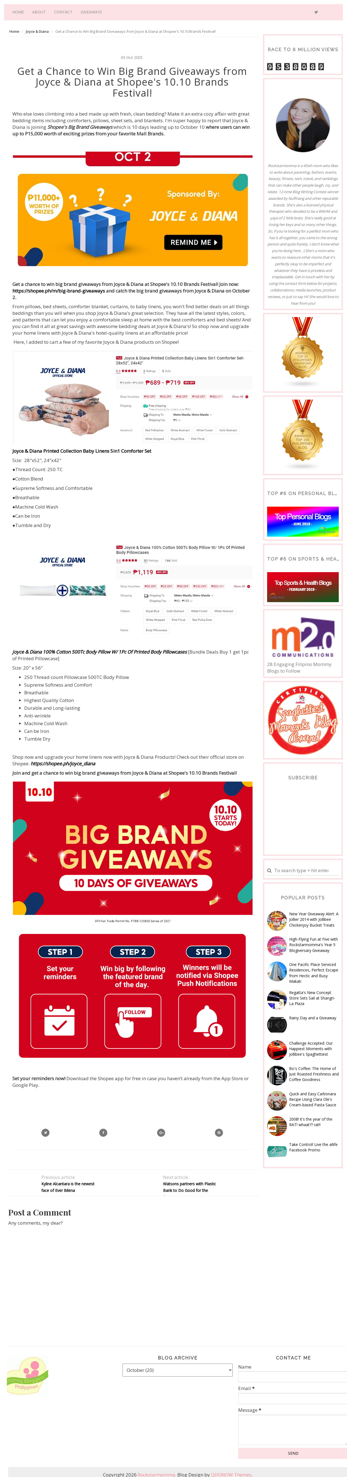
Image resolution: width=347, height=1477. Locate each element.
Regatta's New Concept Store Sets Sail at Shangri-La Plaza (312, 998)
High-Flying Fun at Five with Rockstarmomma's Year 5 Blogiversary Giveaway (313, 945)
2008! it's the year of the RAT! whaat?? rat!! (310, 1121)
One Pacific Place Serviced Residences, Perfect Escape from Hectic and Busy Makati (313, 973)
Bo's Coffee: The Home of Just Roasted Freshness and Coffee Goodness (314, 1074)
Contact (63, 12)
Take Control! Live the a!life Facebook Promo (313, 1147)
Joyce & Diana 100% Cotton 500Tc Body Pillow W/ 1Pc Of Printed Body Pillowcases (99, 652)
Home (18, 12)
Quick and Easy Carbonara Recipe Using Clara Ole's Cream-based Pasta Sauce (312, 1099)
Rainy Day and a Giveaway (312, 1017)
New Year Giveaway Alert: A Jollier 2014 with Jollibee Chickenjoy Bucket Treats (313, 919)
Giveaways (91, 12)
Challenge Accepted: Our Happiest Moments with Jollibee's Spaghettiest (311, 1049)
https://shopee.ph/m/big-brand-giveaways (59, 291)
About (39, 12)
